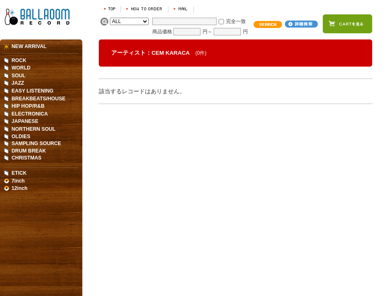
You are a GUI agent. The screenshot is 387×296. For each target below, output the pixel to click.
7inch (18, 181)
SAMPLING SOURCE (36, 143)
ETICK (19, 173)
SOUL (19, 76)
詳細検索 (301, 24)
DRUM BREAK (29, 151)
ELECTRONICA (30, 114)
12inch (20, 188)
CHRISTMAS (27, 158)
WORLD (21, 68)
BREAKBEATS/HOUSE (38, 99)
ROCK (19, 60)
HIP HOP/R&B (28, 106)
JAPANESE (25, 121)
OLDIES (21, 136)
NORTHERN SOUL (34, 129)
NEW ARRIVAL (29, 46)
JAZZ (18, 83)
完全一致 (236, 21)
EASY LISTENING (33, 91)
